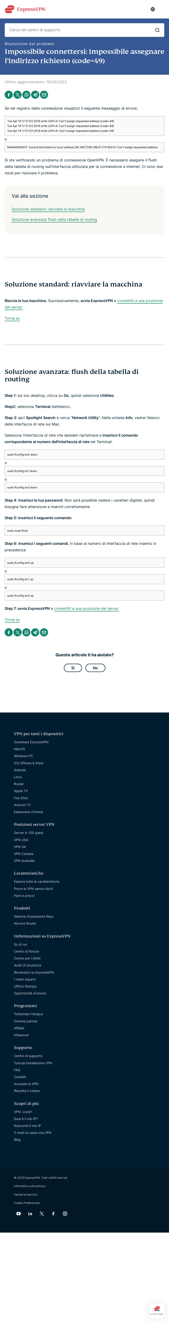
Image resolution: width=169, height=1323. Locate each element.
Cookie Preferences (27, 1203)
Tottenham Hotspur (28, 1014)
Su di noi (20, 944)
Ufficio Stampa (25, 986)
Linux (18, 777)
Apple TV (21, 791)
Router (19, 784)
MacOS (19, 749)
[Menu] (162, 9)
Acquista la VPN (26, 1084)
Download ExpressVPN (31, 742)
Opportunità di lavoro (30, 993)
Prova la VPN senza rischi (33, 889)
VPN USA (21, 840)
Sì (73, 668)
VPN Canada (23, 854)
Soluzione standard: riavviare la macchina (48, 209)
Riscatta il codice (27, 1091)
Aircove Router (25, 923)
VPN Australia (24, 861)
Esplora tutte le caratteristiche (36, 881)
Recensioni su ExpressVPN (34, 972)
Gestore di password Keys (33, 916)
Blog (17, 1139)
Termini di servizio (25, 1194)
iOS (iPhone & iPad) (28, 763)
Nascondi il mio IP (27, 1126)
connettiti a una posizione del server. (86, 608)
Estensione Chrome (28, 812)
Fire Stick (21, 798)
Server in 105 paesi (28, 833)
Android (20, 770)
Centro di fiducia (26, 951)
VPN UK (20, 847)
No (95, 668)
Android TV (22, 805)
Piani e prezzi (24, 895)
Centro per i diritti (27, 958)
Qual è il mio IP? (26, 1119)
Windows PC (23, 756)
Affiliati (19, 1028)
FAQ (17, 1070)
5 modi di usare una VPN (33, 1133)
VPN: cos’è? (23, 1112)
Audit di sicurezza (27, 965)
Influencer (21, 1035)
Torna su (12, 318)
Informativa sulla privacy (30, 1186)
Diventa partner (26, 1021)
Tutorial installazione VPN (33, 1063)
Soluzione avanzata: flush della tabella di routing (54, 219)
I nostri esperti (25, 979)
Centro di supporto (28, 1056)
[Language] (152, 9)
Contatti (20, 1077)
